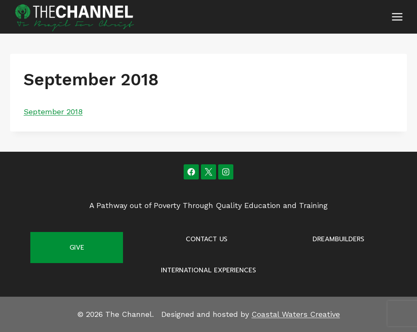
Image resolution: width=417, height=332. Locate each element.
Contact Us (206, 239)
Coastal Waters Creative (295, 314)
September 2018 (53, 111)
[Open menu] (397, 16)
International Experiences (208, 270)
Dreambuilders (338, 239)
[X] (208, 171)
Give (77, 247)
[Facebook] (191, 171)
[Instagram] (225, 171)
